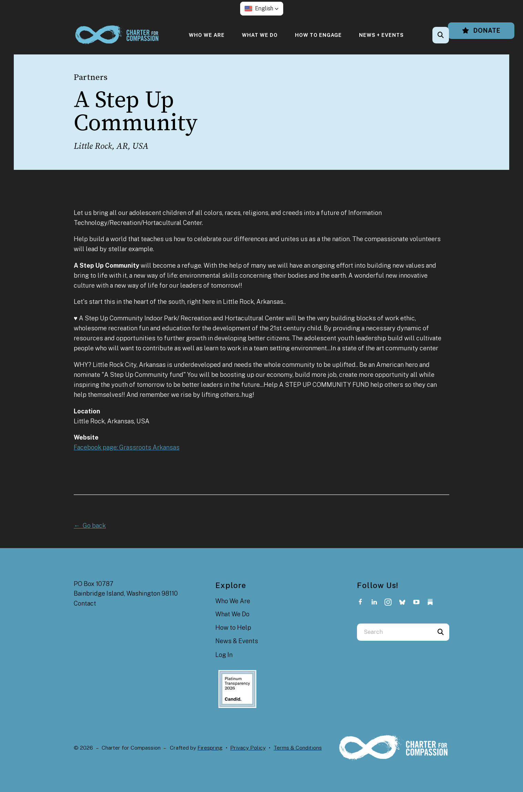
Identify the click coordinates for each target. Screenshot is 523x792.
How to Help (233, 627)
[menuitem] (206, 35)
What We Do (260, 35)
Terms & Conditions (298, 747)
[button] (262, 8)
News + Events (381, 35)
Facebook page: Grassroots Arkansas (127, 447)
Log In (224, 654)
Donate (481, 30)
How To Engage (318, 35)
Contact (85, 603)
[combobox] (394, 632)
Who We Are (207, 35)
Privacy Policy (248, 747)
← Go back (90, 525)
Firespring (210, 747)
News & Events (236, 641)
